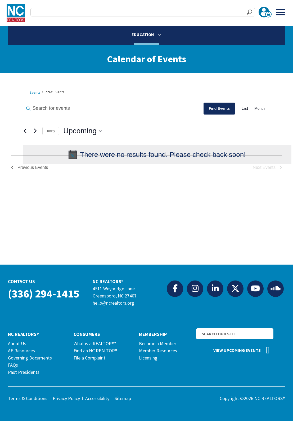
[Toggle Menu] (280, 12)
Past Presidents (23, 372)
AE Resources (21, 351)
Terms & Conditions (27, 398)
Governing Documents (30, 358)
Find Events (219, 108)
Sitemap (123, 398)
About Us (17, 343)
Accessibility (97, 398)
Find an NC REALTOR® (95, 351)
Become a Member (157, 343)
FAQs (13, 365)
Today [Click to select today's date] (51, 131)
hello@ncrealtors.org (113, 303)
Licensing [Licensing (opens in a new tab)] (148, 358)
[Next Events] (35, 131)
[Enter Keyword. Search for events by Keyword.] (113, 108)
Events (35, 92)
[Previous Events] (25, 131)
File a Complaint (89, 358)
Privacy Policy (66, 398)
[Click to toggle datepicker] (82, 131)
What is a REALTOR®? (95, 343)
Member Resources (158, 351)
